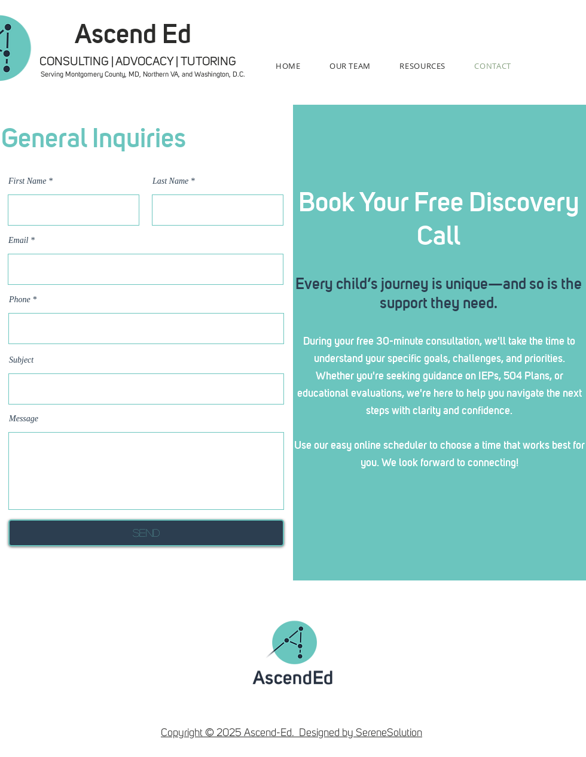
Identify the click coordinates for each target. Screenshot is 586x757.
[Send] (146, 532)
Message (23, 419)
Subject (21, 360)
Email (19, 240)
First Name (27, 181)
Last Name (170, 181)
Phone (19, 300)
